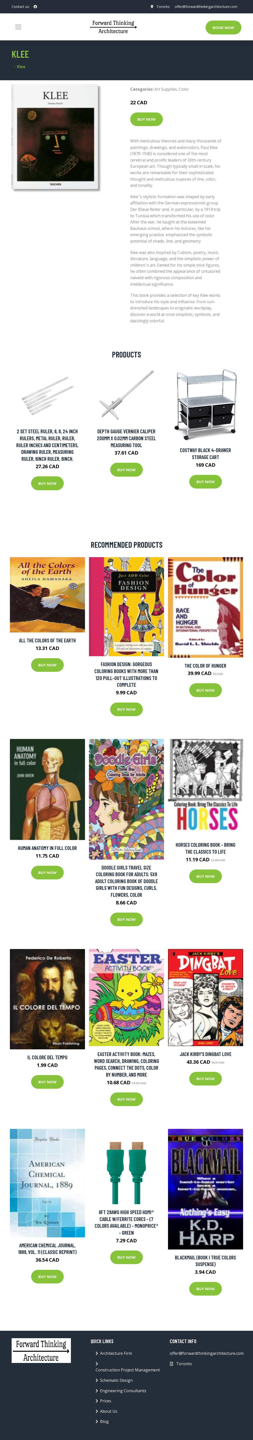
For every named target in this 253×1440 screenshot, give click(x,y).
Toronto (163, 6)
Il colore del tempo (47, 1057)
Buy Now (146, 119)
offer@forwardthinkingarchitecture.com (206, 6)
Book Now (223, 27)
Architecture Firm (116, 1353)
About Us (108, 1411)
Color (184, 89)
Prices (105, 1401)
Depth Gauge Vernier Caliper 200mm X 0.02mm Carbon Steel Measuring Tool (126, 438)
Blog (104, 1421)
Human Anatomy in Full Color (47, 848)
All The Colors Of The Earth (47, 640)
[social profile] (35, 6)
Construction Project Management (128, 1370)
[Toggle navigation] (18, 27)
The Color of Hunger (205, 665)
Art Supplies (165, 89)
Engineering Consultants (123, 1390)
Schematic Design (116, 1380)
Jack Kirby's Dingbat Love (206, 1054)
